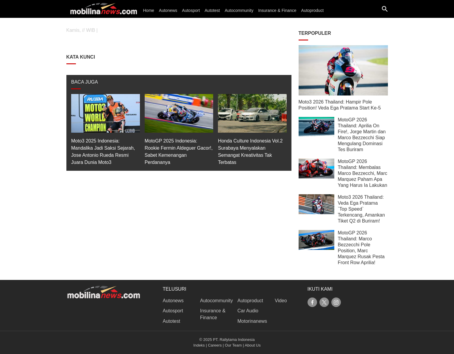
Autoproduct (312, 10)
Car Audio (248, 310)
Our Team (233, 345)
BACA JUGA (84, 81)
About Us (252, 345)
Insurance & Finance (277, 10)
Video (281, 300)
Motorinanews (252, 321)
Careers (214, 345)
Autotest (212, 10)
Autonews (168, 10)
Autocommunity (239, 10)
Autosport (191, 10)
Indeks (199, 345)
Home (148, 10)
